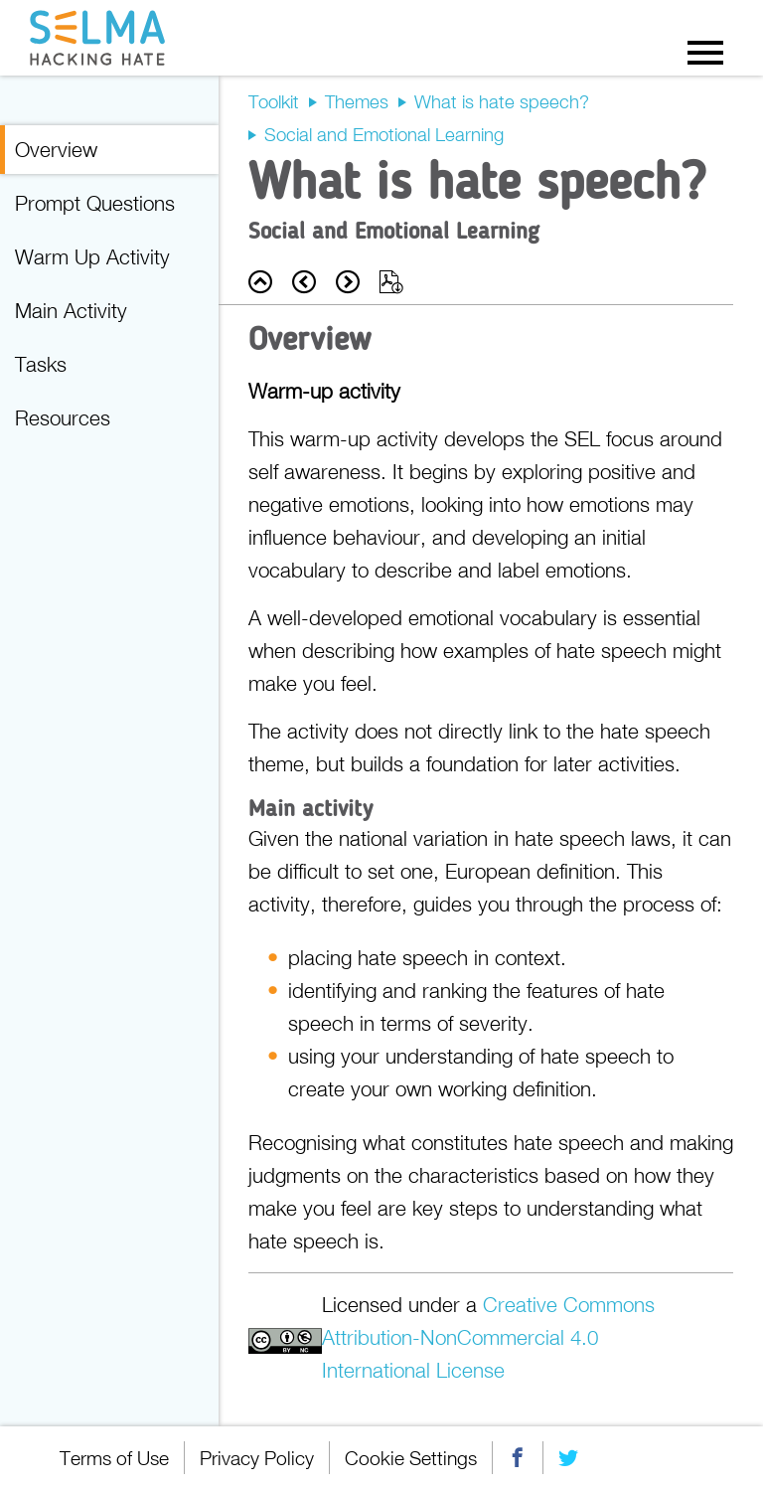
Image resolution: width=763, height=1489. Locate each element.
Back (260, 281)
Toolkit (273, 101)
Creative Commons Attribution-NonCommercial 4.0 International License (488, 1337)
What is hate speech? (501, 101)
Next (348, 281)
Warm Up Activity (92, 256)
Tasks (41, 364)
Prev (304, 281)
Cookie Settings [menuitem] (411, 1457)
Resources (62, 417)
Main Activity (71, 310)
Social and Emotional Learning (384, 134)
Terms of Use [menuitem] (114, 1457)
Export (391, 281)
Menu (705, 52)
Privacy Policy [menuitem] (257, 1457)
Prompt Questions (95, 203)
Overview (56, 149)
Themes (356, 101)
